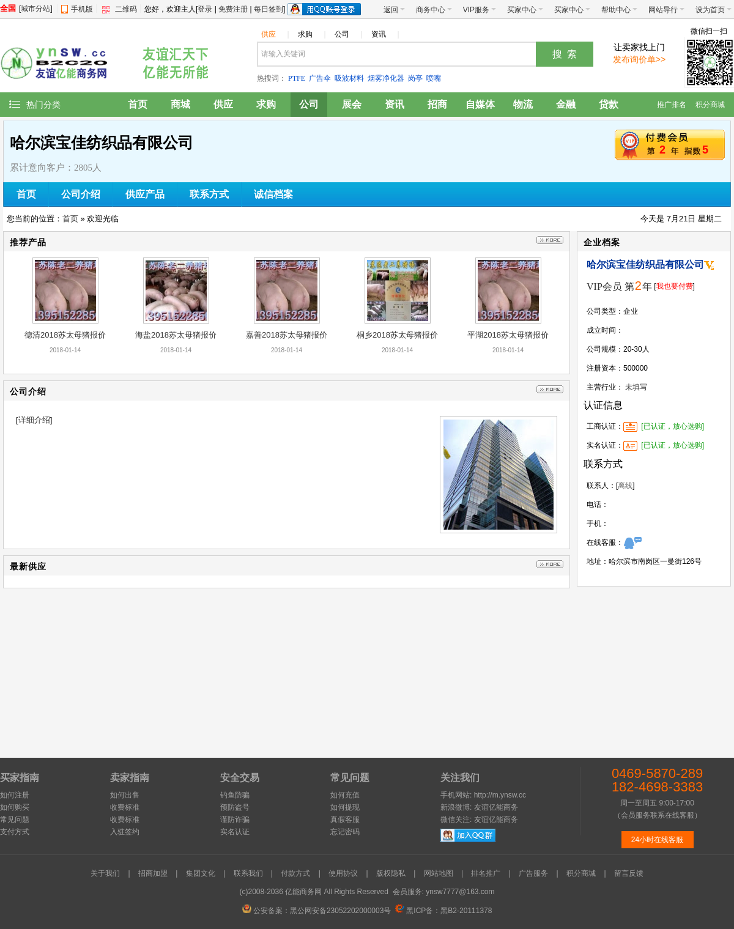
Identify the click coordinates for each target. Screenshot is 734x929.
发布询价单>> (639, 59)
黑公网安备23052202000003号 (340, 910)
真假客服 (345, 819)
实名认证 (235, 831)
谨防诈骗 (235, 819)
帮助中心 (619, 10)
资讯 (385, 34)
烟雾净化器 (386, 78)
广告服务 (533, 873)
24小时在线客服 (657, 839)
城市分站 (35, 8)
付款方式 (295, 873)
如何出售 (124, 795)
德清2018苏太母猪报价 (65, 334)
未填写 (636, 387)
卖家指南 (129, 777)
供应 (275, 34)
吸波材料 (349, 78)
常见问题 (14, 819)
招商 (437, 104)
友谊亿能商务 (496, 807)
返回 (394, 10)
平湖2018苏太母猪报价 (508, 334)
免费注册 (233, 9)
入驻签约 (124, 831)
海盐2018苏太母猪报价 (176, 334)
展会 (351, 104)
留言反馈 (628, 873)
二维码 (126, 9)
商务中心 (434, 10)
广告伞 (320, 78)
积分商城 (710, 104)
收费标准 (124, 807)
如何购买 (14, 807)
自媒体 (480, 104)
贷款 (608, 104)
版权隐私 (391, 873)
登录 (205, 9)
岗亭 (415, 78)
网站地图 (438, 873)
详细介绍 (34, 419)
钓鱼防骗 (235, 795)
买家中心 (525, 10)
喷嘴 (433, 78)
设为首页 (713, 10)
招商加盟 (153, 873)
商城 (180, 104)
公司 (348, 34)
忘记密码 (345, 831)
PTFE (296, 78)
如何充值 (345, 795)
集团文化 (200, 873)
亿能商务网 (303, 891)
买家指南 (19, 777)
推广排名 (671, 104)
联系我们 (248, 873)
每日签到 (268, 9)
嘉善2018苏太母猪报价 (286, 334)
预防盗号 (235, 807)
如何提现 (345, 807)
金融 (566, 104)
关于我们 (105, 873)
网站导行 (666, 10)
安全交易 (239, 777)
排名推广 (485, 873)
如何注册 (14, 795)
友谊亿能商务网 (61, 60)
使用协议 (343, 873)
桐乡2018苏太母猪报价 (397, 334)
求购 (311, 34)
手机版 (82, 9)
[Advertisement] (653, 669)
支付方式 (14, 831)
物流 (523, 104)
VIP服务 (479, 10)
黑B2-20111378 (466, 910)
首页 (137, 104)
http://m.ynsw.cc (500, 795)
